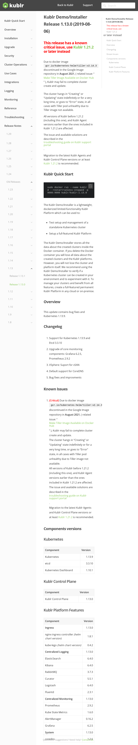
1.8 (20, 322)
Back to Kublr (65, 5)
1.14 (20, 261)
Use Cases (18, 73)
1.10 (20, 307)
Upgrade (18, 47)
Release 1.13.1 (17, 275)
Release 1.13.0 (17, 284)
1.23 (20, 189)
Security (18, 56)
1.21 (20, 206)
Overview (18, 30)
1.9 (20, 315)
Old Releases (19, 182)
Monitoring (18, 100)
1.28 (19, 143)
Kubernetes (114, 62)
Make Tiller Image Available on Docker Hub (69, 78)
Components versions (116, 58)
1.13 (20, 268)
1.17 (20, 237)
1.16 (20, 245)
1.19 (20, 222)
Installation (18, 38)
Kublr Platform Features (119, 71)
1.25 (19, 166)
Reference (18, 108)
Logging (18, 91)
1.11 (20, 299)
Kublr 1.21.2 (112, 31)
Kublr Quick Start (14, 21)
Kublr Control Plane (117, 67)
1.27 (19, 151)
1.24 (19, 174)
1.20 (20, 214)
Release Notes (18, 126)
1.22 (20, 199)
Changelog (111, 49)
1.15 (20, 253)
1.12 (20, 291)
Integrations (18, 82)
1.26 (19, 159)
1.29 (19, 134)
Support (88, 5)
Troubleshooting (18, 117)
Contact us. (88, 740)
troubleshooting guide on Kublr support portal (67, 144)
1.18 (20, 230)
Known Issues (112, 54)
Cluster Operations (18, 65)
